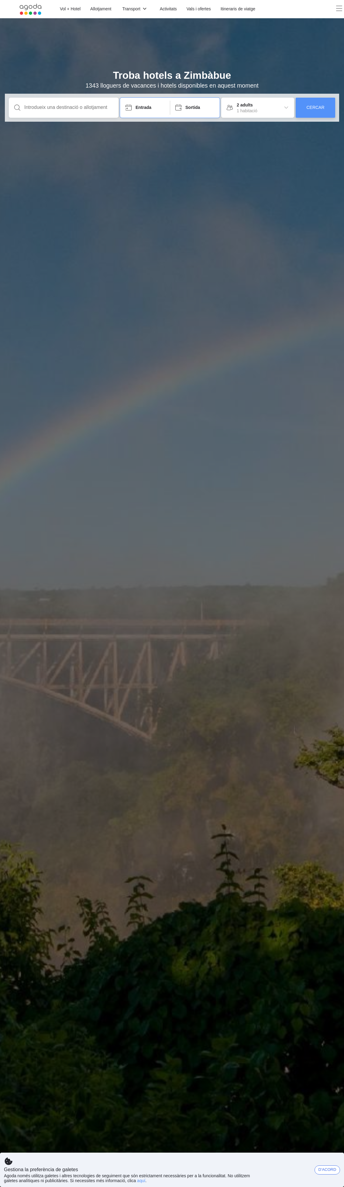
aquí (141, 1180)
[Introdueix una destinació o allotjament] (68, 107)
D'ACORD (327, 1169)
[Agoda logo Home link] (30, 9)
